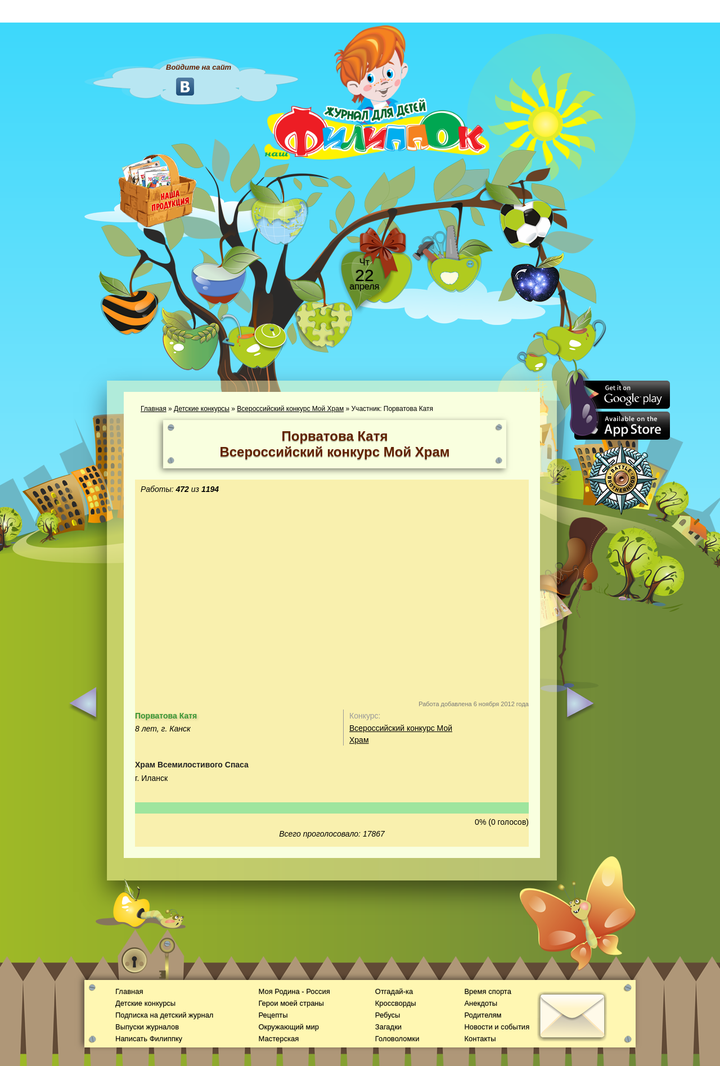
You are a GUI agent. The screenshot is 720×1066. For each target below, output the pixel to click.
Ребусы (387, 1015)
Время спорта (487, 991)
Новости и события (496, 1027)
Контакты (480, 1039)
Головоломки (397, 1039)
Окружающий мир (288, 1027)
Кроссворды (395, 1003)
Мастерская (278, 1039)
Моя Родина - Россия (294, 991)
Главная (153, 409)
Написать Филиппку (148, 1039)
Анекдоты (480, 1003)
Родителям (482, 1015)
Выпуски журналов (147, 1027)
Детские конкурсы (202, 409)
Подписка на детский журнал (164, 1015)
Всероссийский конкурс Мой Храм (290, 409)
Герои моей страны (290, 1003)
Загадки (388, 1027)
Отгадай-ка (394, 991)
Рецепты (272, 1015)
